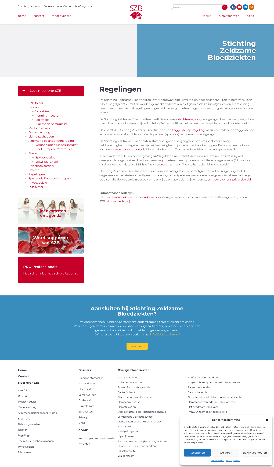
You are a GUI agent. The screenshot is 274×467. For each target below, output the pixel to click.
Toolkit (207, 15)
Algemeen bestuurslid (51, 124)
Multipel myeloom (129, 431)
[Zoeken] (225, 7)
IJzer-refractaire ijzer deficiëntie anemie (142, 411)
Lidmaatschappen (41, 136)
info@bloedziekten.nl (165, 334)
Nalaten (33, 170)
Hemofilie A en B (128, 406)
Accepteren (197, 452)
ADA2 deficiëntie (128, 377)
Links (81, 422)
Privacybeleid (233, 460)
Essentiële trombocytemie (134, 387)
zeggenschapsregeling (188, 130)
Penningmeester (47, 115)
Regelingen (36, 174)
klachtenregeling (190, 119)
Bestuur (34, 107)
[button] (267, 420)
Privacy (83, 417)
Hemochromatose (129, 402)
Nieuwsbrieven (229, 15)
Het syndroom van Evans (203, 406)
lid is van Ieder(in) (117, 201)
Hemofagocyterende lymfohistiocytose (212, 402)
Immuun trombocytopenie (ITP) (207, 411)
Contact (39, 15)
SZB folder (24, 390)
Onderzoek (85, 400)
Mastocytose (125, 426)
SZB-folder (35, 103)
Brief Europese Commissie (53, 149)
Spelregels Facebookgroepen (36, 441)
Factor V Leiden (127, 392)
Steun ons (35, 153)
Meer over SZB (61, 15)
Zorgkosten (85, 411)
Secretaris (42, 119)
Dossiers (84, 370)
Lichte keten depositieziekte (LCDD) (140, 421)
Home (22, 15)
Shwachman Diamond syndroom (138, 446)
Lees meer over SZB (46, 91)
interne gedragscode (125, 149)
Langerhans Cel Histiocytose (135, 416)
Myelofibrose (126, 436)
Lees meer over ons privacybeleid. (227, 179)
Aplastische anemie (130, 382)
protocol (162, 164)
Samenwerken (87, 394)
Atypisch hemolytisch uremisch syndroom (214, 382)
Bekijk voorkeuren (255, 452)
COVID (250, 15)
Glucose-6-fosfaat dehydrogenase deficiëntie (215, 397)
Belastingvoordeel (41, 166)
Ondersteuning (39, 132)
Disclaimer (35, 187)
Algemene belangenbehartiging (51, 140)
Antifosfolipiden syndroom (204, 377)
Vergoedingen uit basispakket (56, 145)
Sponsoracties (45, 157)
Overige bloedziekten (133, 370)
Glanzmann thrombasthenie (135, 397)
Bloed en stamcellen (90, 377)
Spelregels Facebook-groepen (49, 178)
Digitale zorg (86, 406)
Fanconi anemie (197, 392)
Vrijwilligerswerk (46, 161)
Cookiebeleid (217, 460)
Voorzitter (42, 111)
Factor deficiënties (199, 387)
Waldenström (126, 455)
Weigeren (225, 452)
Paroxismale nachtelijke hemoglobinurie (142, 441)
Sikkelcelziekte (127, 450)
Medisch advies (39, 128)
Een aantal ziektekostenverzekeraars (131, 197)
